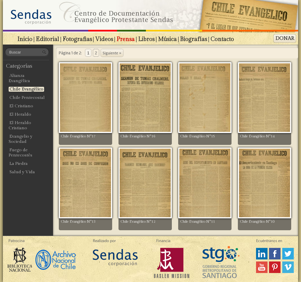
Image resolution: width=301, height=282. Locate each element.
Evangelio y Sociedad (20, 139)
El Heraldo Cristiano (20, 125)
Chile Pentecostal (27, 97)
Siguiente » (112, 53)
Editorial (47, 39)
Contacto (222, 39)
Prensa (125, 39)
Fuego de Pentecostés (20, 153)
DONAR (284, 38)
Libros (146, 39)
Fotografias (77, 39)
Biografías (193, 39)
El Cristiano (21, 106)
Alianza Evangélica (19, 78)
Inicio (24, 39)
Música (167, 39)
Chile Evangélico (26, 89)
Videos (104, 39)
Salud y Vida (22, 171)
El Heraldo (20, 114)
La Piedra (19, 163)
